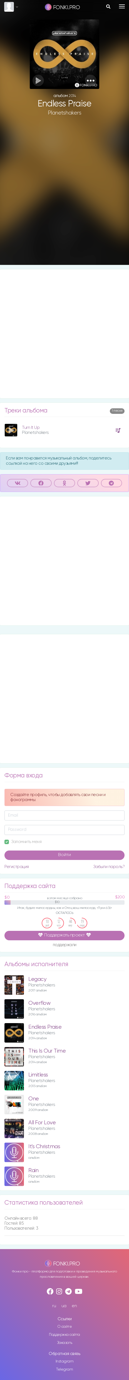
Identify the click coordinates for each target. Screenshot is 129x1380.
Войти (64, 855)
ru (54, 1306)
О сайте (64, 1327)
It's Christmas (44, 1147)
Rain (33, 1170)
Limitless (38, 1075)
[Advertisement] (64, 194)
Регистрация (16, 867)
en (74, 1306)
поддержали (64, 945)
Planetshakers (64, 113)
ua (63, 1306)
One (33, 1099)
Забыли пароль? (109, 867)
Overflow (39, 1003)
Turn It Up (30, 428)
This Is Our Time (47, 1051)
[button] (90, 80)
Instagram (65, 1361)
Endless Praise (44, 1027)
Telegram (64, 1369)
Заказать (64, 1343)
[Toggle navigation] (122, 6)
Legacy (37, 979)
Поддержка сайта (64, 1335)
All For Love (42, 1123)
